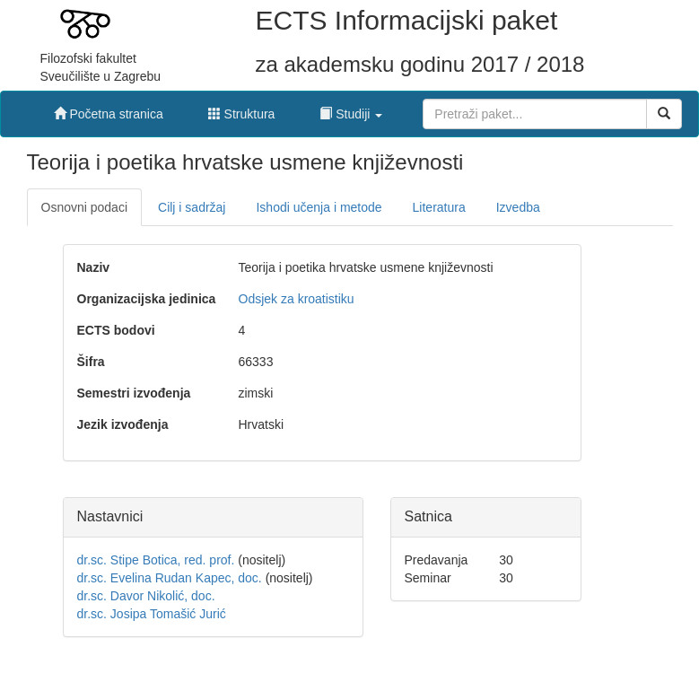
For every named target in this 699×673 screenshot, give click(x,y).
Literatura (439, 207)
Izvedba (518, 207)
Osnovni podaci (84, 207)
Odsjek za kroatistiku (296, 299)
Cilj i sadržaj (191, 207)
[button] (351, 109)
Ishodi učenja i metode (318, 207)
